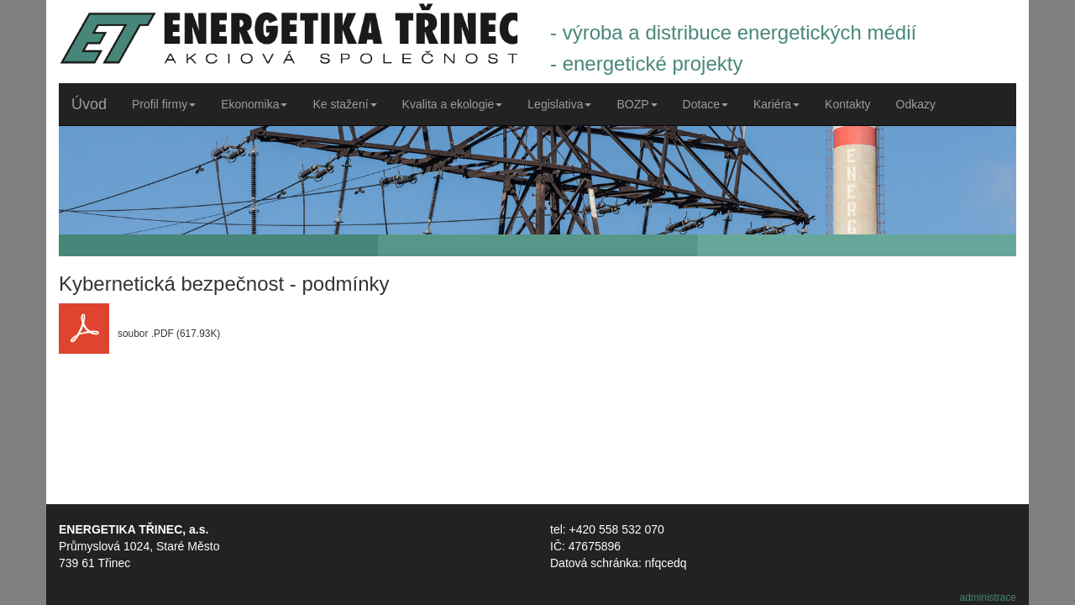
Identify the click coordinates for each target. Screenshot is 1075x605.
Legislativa (559, 104)
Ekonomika (254, 104)
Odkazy (916, 104)
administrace (988, 597)
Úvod (89, 104)
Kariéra (776, 104)
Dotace (705, 104)
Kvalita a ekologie (452, 104)
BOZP (636, 104)
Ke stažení (344, 104)
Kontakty (847, 104)
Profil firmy (164, 104)
